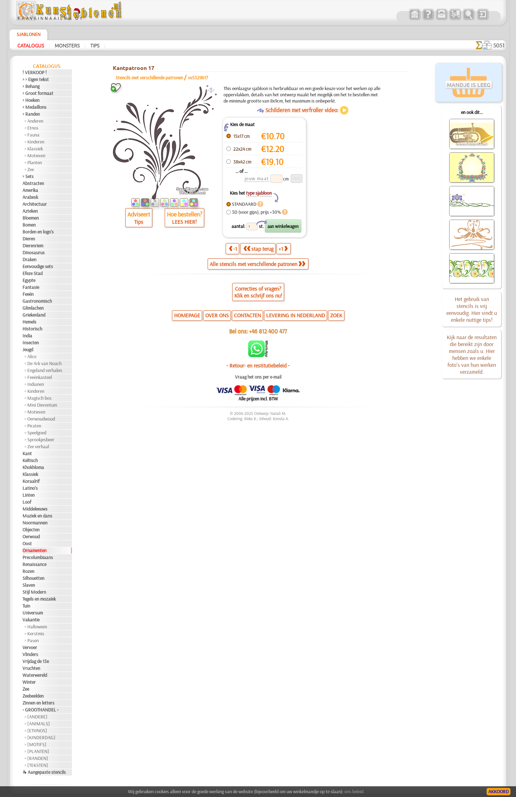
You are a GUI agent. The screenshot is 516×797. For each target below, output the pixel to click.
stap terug (258, 248)
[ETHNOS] (37, 730)
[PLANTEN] (38, 751)
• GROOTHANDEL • (40, 710)
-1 (233, 248)
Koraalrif (30, 481)
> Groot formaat (37, 93)
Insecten (30, 342)
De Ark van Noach (44, 363)
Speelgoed (36, 433)
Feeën (28, 294)
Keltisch (30, 460)
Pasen (33, 640)
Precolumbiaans (37, 557)
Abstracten (33, 183)
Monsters (67, 45)
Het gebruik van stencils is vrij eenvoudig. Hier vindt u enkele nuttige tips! (471, 309)
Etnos (32, 128)
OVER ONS (217, 315)
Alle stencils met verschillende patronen (257, 263)
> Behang (30, 86)
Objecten (30, 529)
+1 (283, 248)
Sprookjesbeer (40, 439)
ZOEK (336, 315)
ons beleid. (354, 791)
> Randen (31, 114)
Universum (32, 613)
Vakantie (30, 620)
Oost (27, 543)
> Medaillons (34, 107)
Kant (27, 453)
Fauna (33, 135)
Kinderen (35, 142)
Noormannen (34, 523)
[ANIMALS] (38, 723)
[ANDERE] (37, 717)
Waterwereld (34, 675)
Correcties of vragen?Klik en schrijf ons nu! (258, 292)
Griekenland (33, 315)
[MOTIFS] (36, 744)
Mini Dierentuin (42, 405)
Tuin (26, 606)
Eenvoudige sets (37, 266)
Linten (28, 495)
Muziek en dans (37, 516)
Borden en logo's (38, 232)
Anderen (35, 121)
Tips (94, 45)
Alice (31, 356)
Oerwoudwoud (41, 419)
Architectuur (34, 204)
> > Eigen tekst (35, 79)
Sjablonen (28, 34)
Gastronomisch (37, 301)
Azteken (30, 211)
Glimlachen (33, 308)
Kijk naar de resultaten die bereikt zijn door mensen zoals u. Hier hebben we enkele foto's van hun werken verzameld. (472, 354)
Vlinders (30, 654)
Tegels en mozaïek (39, 599)
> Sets (28, 176)
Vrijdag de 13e (35, 661)
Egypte (28, 280)
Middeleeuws (34, 509)
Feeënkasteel (39, 377)
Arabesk (30, 197)
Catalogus (30, 45)
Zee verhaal (38, 446)
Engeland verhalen (44, 370)
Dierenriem (32, 245)
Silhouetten (33, 578)
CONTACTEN (247, 315)
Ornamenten (34, 550)
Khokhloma (33, 467)
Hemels (29, 322)
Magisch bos (39, 398)
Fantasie (30, 287)
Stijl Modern (34, 592)
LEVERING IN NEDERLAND (295, 315)
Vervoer (29, 647)
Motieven (36, 155)
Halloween (37, 626)
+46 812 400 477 (268, 331)
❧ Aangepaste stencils (44, 772)
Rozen (28, 571)
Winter (29, 682)
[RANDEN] (37, 758)
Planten (34, 162)
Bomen (29, 225)
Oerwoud (31, 536)
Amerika (30, 190)
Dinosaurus (33, 252)
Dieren (28, 239)
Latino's (30, 488)
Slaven (28, 585)
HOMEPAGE (187, 315)
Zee (30, 169)
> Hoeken (30, 100)
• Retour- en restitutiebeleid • (258, 365)
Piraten (34, 426)
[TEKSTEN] (37, 765)
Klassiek (35, 148)
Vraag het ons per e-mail (258, 377)
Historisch (32, 329)
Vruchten (31, 668)
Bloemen (30, 218)
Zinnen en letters (38, 703)
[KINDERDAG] (41, 737)
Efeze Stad (32, 273)
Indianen (35, 384)
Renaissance (34, 564)
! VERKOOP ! (34, 72)
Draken (29, 259)
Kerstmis (35, 633)
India (27, 336)
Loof (26, 502)
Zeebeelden (33, 696)
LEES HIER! (184, 221)
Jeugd (27, 349)
